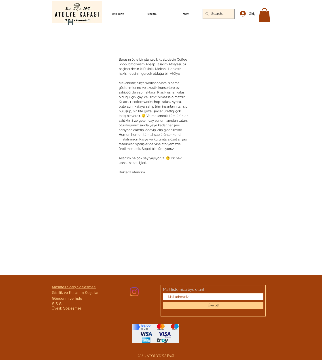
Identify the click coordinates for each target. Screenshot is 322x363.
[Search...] (218, 14)
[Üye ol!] (213, 305)
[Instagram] (134, 291)
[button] (264, 15)
